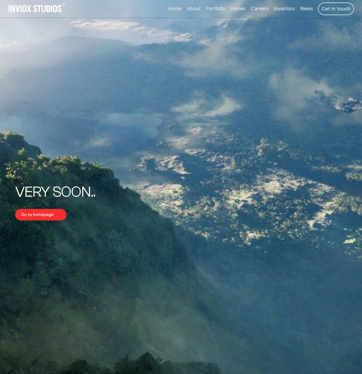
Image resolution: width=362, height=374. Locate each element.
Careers (259, 9)
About (193, 9)
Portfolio (215, 9)
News (306, 9)
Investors (284, 9)
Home (175, 9)
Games (238, 9)
